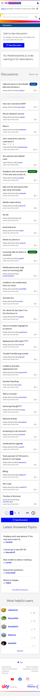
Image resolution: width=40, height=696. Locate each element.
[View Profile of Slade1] (22, 230)
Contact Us (34, 671)
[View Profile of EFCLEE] (21, 344)
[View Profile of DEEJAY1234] (23, 397)
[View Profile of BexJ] (20, 385)
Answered (32, 171)
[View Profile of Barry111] (21, 357)
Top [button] (21, 662)
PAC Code (7, 484)
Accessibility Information (30, 669)
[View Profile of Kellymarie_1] (23, 462)
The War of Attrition (12, 496)
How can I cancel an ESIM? (14, 104)
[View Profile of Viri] (20, 218)
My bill (5, 215)
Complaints (5, 671)
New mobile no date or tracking (17, 560)
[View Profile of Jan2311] (21, 447)
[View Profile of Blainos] (21, 317)
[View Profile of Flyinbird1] (22, 434)
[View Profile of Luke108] (22, 117)
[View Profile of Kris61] (21, 301)
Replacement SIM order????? (15, 341)
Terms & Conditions (32, 667)
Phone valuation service (13, 113)
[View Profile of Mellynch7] (23, 475)
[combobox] (18, 17)
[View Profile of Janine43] (23, 243)
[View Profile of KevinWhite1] (23, 422)
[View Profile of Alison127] (23, 206)
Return (6, 126)
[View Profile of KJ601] (20, 162)
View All (20, 651)
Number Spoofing (11, 381)
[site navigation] (2, 3)
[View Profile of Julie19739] (23, 487)
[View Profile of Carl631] (9, 563)
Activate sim (8, 298)
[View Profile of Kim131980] (22, 289)
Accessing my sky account (14, 431)
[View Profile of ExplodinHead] (22, 147)
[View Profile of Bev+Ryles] (21, 107)
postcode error (9, 227)
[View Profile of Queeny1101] (23, 372)
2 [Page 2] (15, 513)
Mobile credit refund (12, 202)
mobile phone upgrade (13, 443)
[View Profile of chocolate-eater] (8, 502)
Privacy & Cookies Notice (9, 669)
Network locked (10, 418)
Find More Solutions (20, 590)
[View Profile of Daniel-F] (22, 90)
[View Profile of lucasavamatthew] (8, 276)
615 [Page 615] (27, 513)
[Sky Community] (13, 3)
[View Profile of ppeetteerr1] (23, 332)
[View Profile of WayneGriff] (10, 552)
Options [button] (32, 74)
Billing (5, 471)
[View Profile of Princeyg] (22, 410)
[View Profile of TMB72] (8, 583)
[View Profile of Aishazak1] (23, 193)
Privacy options (6, 667)
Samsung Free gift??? (12, 406)
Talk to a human (10, 394)
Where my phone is (11, 239)
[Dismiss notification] (37, 8)
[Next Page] (33, 513)
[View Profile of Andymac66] (10, 573)
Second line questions (13, 570)
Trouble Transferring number (15, 353)
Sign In (37, 3)
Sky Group (5, 673)
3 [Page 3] (18, 513)
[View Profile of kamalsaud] (22, 129)
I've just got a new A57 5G (14, 549)
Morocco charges (10, 580)
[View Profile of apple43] (21, 258)
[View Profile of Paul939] (21, 178)
